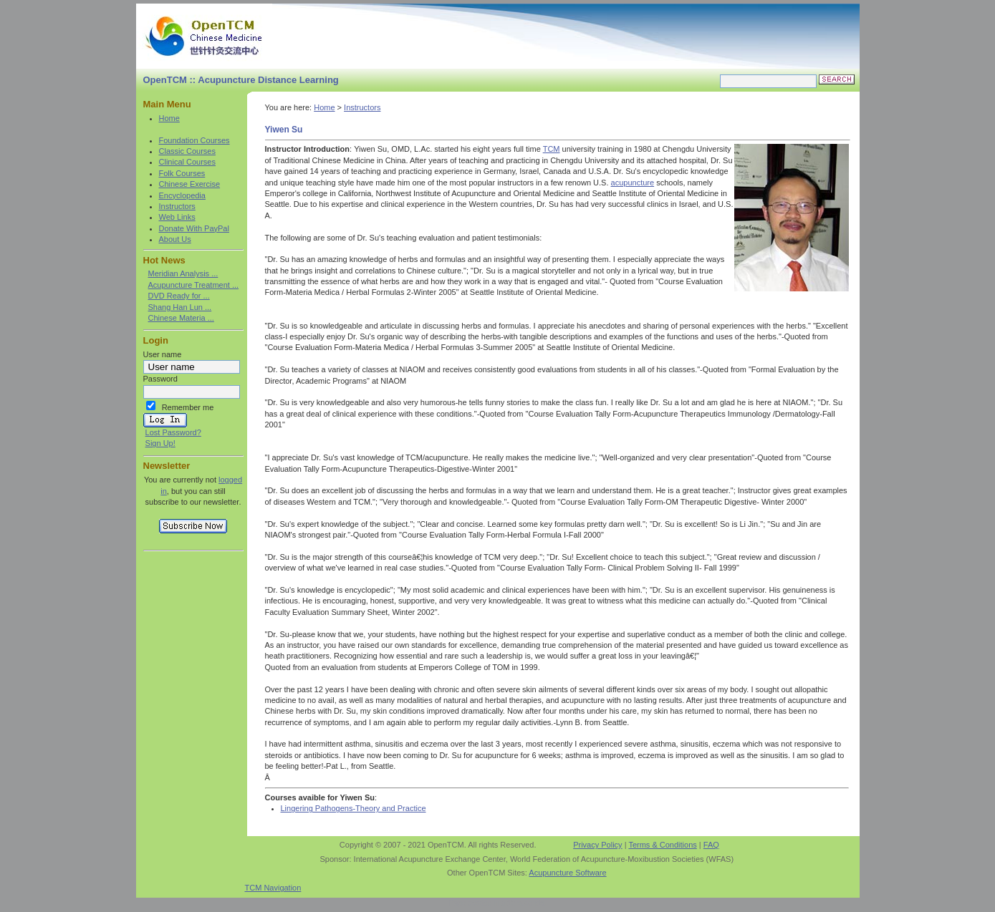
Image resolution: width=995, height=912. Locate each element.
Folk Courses (182, 173)
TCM (551, 149)
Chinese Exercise (190, 184)
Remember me (188, 407)
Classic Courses (187, 151)
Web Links (177, 217)
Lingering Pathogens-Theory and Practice (353, 808)
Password (160, 378)
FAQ (711, 844)
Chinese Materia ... (181, 318)
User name (162, 354)
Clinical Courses (187, 161)
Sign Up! (160, 443)
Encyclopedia (182, 195)
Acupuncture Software (567, 872)
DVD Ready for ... (179, 295)
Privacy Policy (597, 844)
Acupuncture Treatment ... (193, 285)
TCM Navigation (273, 887)
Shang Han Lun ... (180, 307)
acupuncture (633, 182)
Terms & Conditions (662, 844)
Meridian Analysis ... (183, 273)
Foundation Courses (194, 140)
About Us (175, 239)
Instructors (177, 206)
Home (169, 118)
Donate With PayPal (194, 228)
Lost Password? (173, 432)
